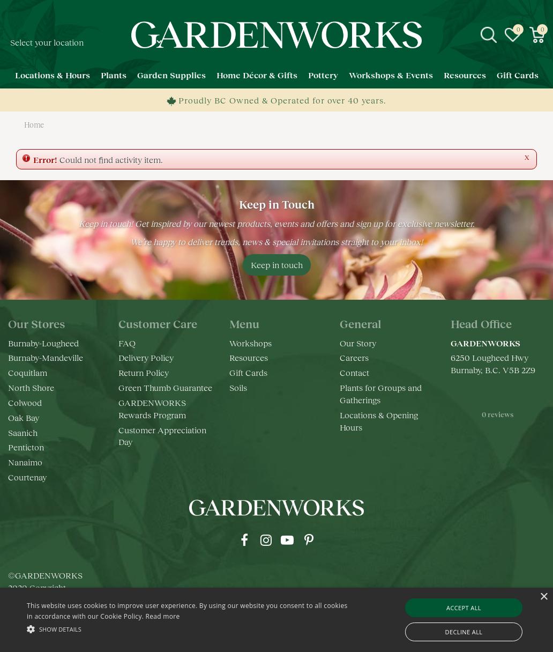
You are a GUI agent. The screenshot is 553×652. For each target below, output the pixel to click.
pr (309, 540)
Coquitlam (27, 372)
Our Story (358, 343)
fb (244, 540)
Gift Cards (248, 372)
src (489, 35)
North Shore (31, 387)
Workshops (250, 343)
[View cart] (537, 35)
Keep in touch (277, 265)
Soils (238, 387)
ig (266, 540)
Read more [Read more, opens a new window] (163, 616)
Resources (248, 357)
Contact (354, 372)
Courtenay (27, 477)
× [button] (544, 597)
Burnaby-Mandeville (45, 357)
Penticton (26, 447)
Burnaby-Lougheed (43, 343)
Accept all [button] (463, 608)
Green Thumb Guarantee (165, 387)
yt (287, 540)
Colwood (25, 402)
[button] (189, 629)
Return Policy (143, 372)
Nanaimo (25, 462)
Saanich (23, 432)
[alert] (276, 620)
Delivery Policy (146, 357)
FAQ (127, 343)
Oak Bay (23, 417)
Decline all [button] (464, 632)
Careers (354, 357)
